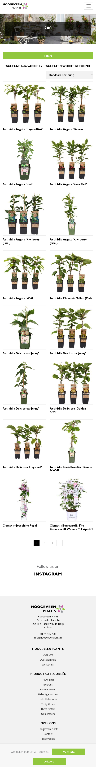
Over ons (48, 654)
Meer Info (69, 752)
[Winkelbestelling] (69, 75)
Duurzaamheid (48, 659)
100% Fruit (48, 679)
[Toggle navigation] (88, 6)
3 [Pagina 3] (52, 543)
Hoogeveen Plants (48, 729)
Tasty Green (48, 704)
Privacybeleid (48, 738)
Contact (48, 733)
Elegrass (48, 684)
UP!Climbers (48, 713)
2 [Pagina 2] (44, 543)
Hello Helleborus (48, 699)
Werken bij (48, 664)
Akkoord (49, 761)
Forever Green (48, 689)
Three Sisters (48, 709)
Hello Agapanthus (48, 694)
